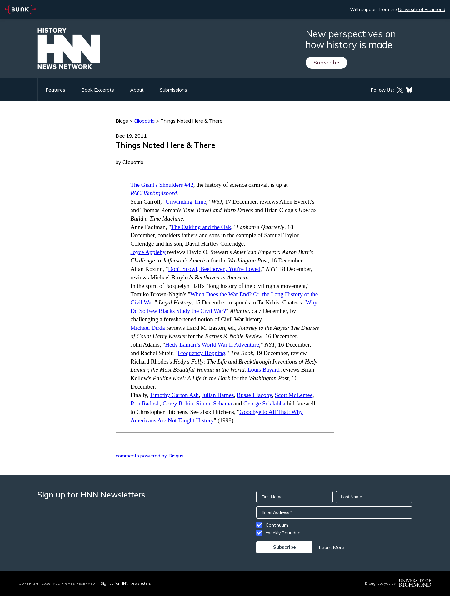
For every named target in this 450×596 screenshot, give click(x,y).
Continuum (277, 525)
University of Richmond (421, 9)
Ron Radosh (145, 403)
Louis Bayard (264, 369)
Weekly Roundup (283, 533)
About (137, 90)
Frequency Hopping (201, 353)
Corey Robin (177, 403)
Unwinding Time (186, 201)
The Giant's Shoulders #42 (162, 184)
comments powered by (149, 455)
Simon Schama (214, 403)
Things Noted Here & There (191, 121)
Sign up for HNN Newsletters (126, 583)
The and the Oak (201, 227)
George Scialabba (264, 403)
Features (55, 90)
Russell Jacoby (254, 395)
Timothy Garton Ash (174, 395)
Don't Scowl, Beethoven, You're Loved (214, 269)
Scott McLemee (294, 395)
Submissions (173, 90)
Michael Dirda (148, 327)
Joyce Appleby (148, 252)
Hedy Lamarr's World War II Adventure (212, 344)
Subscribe (326, 62)
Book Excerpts (97, 90)
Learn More (331, 547)
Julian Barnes (218, 395)
